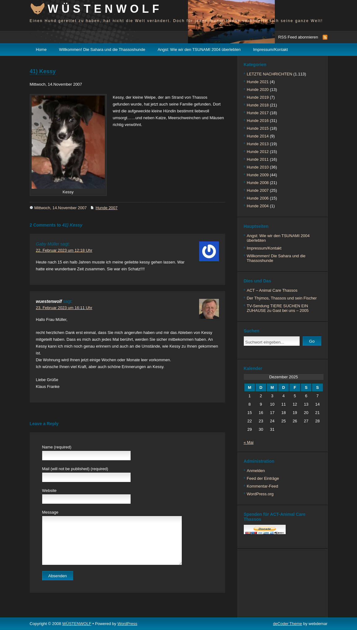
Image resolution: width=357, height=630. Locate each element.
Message (50, 512)
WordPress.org (260, 494)
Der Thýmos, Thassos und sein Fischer (282, 298)
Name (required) (57, 447)
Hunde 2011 (258, 159)
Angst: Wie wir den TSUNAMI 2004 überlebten (199, 49)
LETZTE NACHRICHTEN (269, 74)
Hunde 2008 (258, 182)
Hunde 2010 (258, 167)
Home (41, 49)
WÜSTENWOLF (105, 8)
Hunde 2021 (258, 81)
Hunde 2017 (258, 112)
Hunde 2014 (258, 136)
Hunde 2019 (258, 97)
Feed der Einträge (263, 478)
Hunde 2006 (258, 198)
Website (49, 490)
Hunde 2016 (258, 120)
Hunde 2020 (258, 89)
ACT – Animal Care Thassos (272, 290)
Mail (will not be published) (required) (75, 468)
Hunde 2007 (107, 207)
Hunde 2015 (258, 128)
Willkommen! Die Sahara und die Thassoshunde (102, 49)
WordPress (127, 623)
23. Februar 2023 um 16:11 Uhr (64, 307)
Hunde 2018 (258, 105)
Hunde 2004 (258, 206)
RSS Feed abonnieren (298, 37)
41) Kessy (43, 71)
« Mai (249, 442)
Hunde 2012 (258, 151)
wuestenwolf (49, 301)
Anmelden (256, 470)
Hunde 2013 (258, 144)
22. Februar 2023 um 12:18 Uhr (64, 250)
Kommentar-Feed (262, 486)
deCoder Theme (287, 623)
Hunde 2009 (258, 175)
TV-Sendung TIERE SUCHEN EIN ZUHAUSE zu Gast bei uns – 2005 (278, 308)
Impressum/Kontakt (270, 49)
